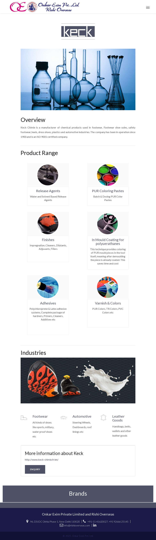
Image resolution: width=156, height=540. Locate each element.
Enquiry (35, 469)
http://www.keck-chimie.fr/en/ (41, 459)
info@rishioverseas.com (75, 525)
